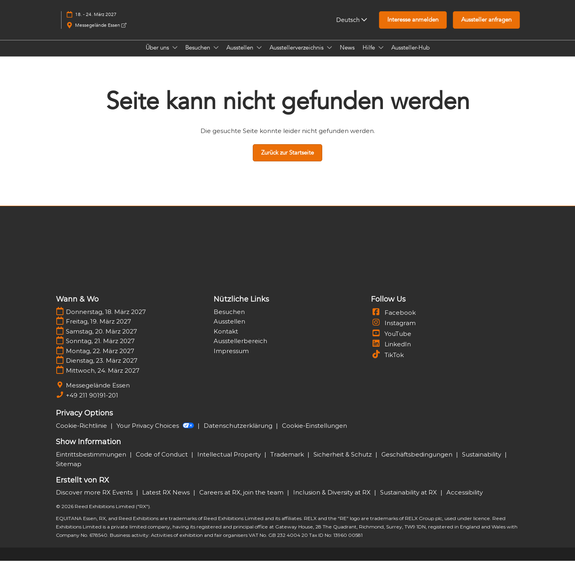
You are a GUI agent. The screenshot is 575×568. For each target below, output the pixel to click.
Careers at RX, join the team (242, 499)
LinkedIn (391, 351)
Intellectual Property (229, 461)
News (347, 55)
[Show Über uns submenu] (174, 55)
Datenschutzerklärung (239, 433)
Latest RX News (166, 499)
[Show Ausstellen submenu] (259, 55)
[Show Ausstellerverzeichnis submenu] (329, 55)
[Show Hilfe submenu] (381, 55)
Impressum (231, 358)
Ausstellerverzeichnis (297, 55)
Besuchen (198, 55)
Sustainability (482, 461)
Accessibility (464, 499)
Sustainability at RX (409, 499)
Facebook (393, 320)
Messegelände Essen (100, 33)
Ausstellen (240, 55)
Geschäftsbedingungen (417, 461)
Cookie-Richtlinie (82, 433)
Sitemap (68, 471)
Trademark (287, 461)
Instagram (393, 330)
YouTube (391, 341)
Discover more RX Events (95, 499)
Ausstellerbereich (240, 348)
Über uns (158, 55)
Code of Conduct (162, 461)
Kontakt (226, 338)
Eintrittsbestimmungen (92, 461)
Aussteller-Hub (410, 55)
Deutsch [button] (351, 27)
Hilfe (370, 55)
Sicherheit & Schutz (343, 461)
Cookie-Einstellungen (314, 433)
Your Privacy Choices (156, 433)
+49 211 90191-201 (92, 402)
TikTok (387, 362)
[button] (413, 27)
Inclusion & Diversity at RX (332, 499)
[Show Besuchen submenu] (216, 55)
